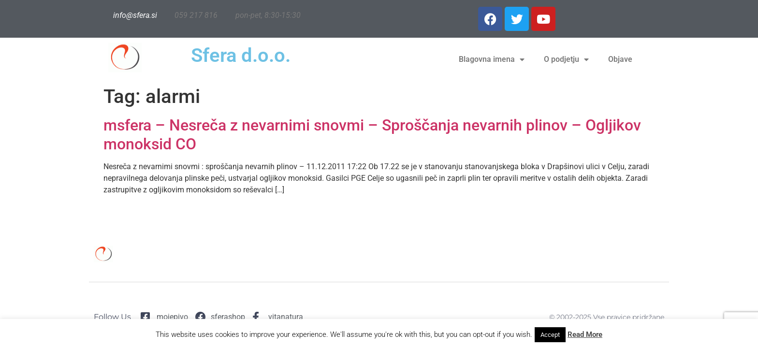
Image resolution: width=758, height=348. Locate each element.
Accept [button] (550, 334)
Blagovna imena (492, 59)
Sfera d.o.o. (241, 55)
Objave (620, 59)
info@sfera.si (135, 15)
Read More (585, 334)
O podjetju (566, 59)
